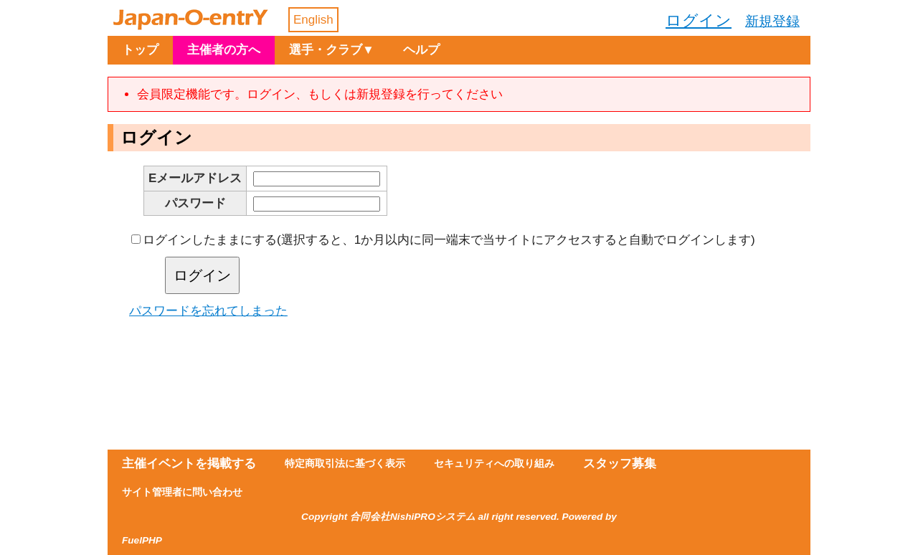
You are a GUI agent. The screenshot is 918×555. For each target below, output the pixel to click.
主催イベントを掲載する (189, 463)
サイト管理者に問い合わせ (182, 492)
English (313, 20)
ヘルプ (421, 50)
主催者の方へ (223, 50)
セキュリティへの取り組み (494, 463)
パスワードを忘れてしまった (208, 311)
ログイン (699, 20)
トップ (140, 50)
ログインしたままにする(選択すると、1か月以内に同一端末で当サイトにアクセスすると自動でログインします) (449, 240)
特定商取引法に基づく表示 (345, 463)
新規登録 (772, 21)
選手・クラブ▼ (331, 50)
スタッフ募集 (619, 463)
